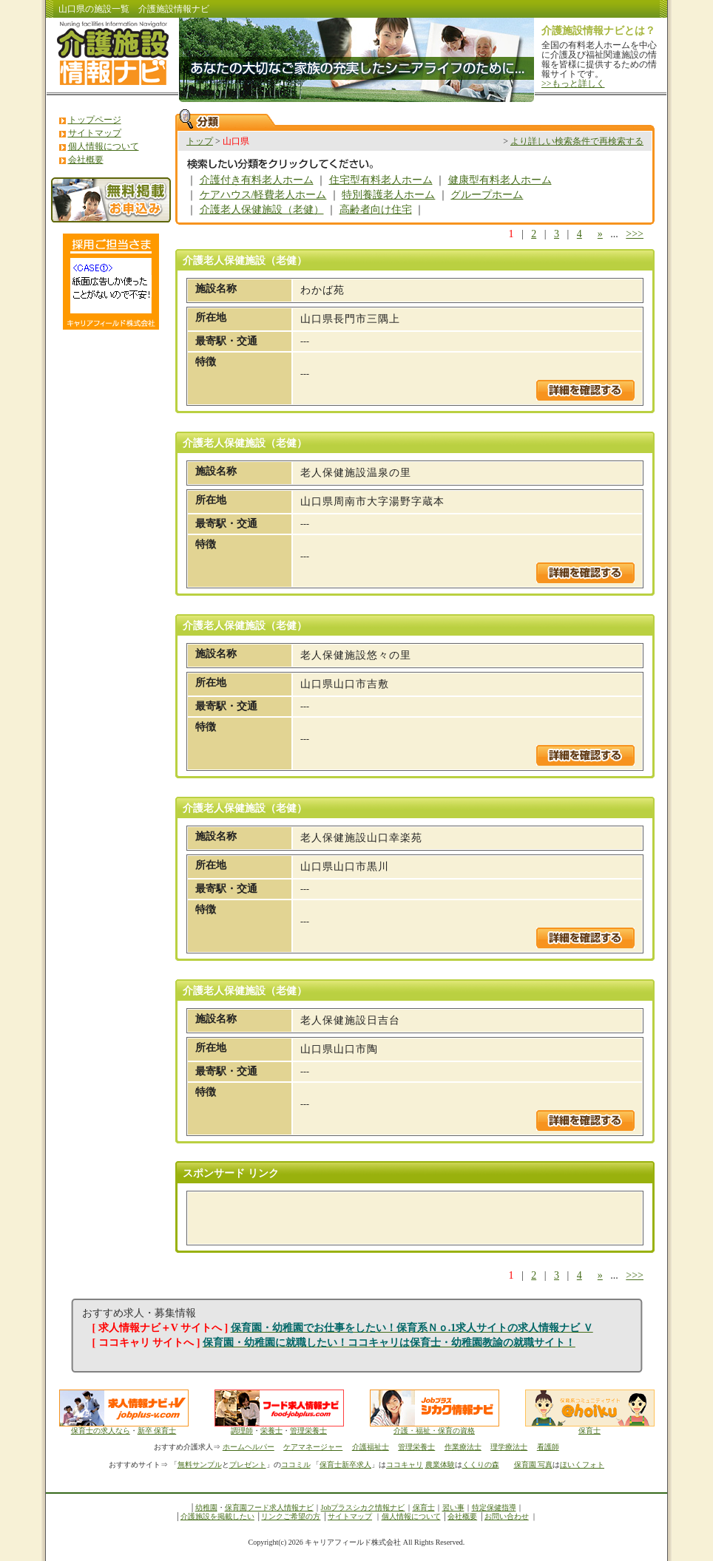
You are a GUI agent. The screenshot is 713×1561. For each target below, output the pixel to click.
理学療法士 (508, 1447)
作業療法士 (463, 1447)
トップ (199, 141)
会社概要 (86, 159)
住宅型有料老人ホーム (381, 180)
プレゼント (247, 1464)
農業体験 (440, 1464)
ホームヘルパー (248, 1447)
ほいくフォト (582, 1464)
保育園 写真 (533, 1464)
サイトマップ (94, 133)
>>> (634, 233)
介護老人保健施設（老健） (262, 209)
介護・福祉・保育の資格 (434, 1427)
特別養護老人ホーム (388, 194)
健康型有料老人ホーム (500, 180)
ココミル (296, 1464)
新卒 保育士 (157, 1430)
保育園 (236, 1507)
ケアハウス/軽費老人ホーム (263, 194)
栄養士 (271, 1430)
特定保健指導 (494, 1507)
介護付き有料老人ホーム (257, 180)
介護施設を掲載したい (217, 1516)
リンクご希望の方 (290, 1516)
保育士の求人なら (100, 1430)
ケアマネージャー (312, 1447)
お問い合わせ (506, 1516)
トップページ (94, 120)
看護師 (548, 1447)
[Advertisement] (368, 1218)
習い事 (453, 1507)
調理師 (242, 1430)
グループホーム (486, 194)
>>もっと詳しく (573, 83)
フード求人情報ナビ (280, 1507)
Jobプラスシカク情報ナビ (363, 1507)
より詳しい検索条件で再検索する (576, 141)
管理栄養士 (308, 1430)
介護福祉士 (370, 1447)
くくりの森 (480, 1464)
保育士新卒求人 (345, 1464)
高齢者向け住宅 (375, 209)
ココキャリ (404, 1464)
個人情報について (103, 146)
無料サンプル (200, 1464)
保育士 (589, 1430)
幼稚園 (206, 1507)
